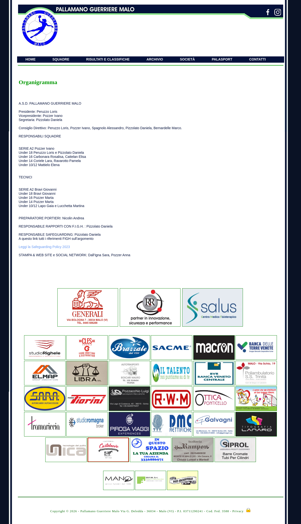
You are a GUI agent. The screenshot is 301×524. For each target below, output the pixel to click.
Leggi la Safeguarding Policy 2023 (44, 247)
